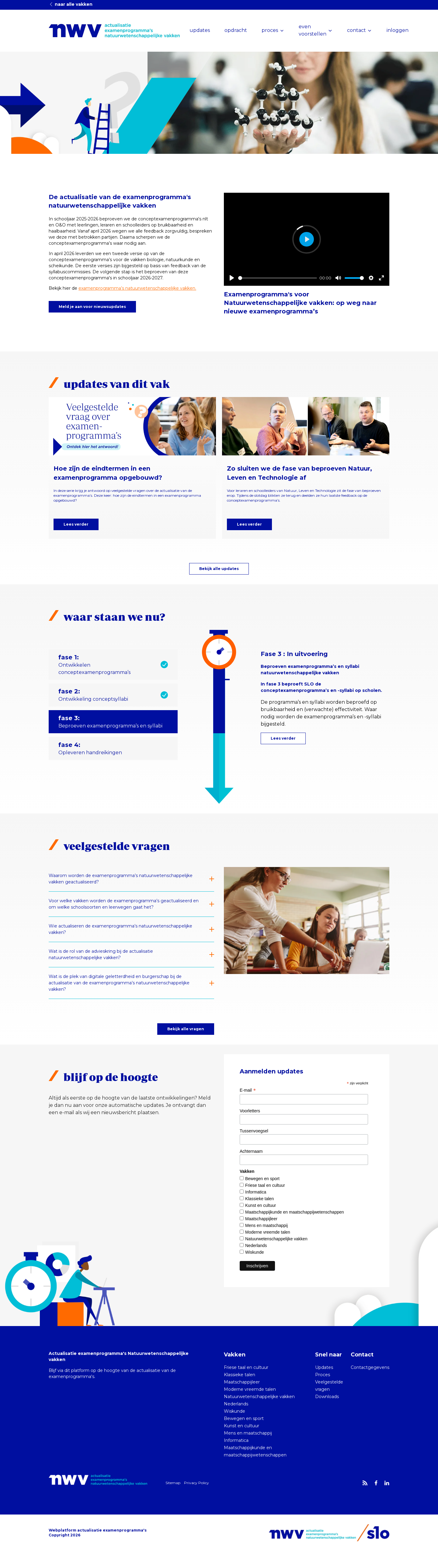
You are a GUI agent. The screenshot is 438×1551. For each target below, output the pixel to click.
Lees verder (76, 524)
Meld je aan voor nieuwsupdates (92, 306)
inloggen (397, 30)
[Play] (232, 278)
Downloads (327, 1396)
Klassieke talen (259, 1198)
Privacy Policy (196, 1482)
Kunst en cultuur (260, 1205)
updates (199, 30)
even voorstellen (312, 30)
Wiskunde (254, 1252)
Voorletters (250, 1110)
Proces (322, 1374)
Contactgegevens (370, 1367)
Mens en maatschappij (266, 1225)
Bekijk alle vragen (185, 1029)
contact (356, 30)
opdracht (235, 30)
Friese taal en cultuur (265, 1185)
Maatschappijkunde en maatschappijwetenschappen (294, 1212)
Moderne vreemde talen (267, 1232)
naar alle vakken (70, 4)
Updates (324, 1367)
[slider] (277, 278)
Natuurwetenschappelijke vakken (276, 1238)
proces (270, 30)
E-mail (248, 1090)
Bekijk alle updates (219, 568)
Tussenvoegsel (254, 1130)
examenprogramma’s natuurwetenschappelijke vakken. (137, 288)
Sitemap (172, 1482)
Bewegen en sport (262, 1178)
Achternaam (251, 1151)
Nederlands (256, 1245)
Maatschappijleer (261, 1218)
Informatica (255, 1192)
